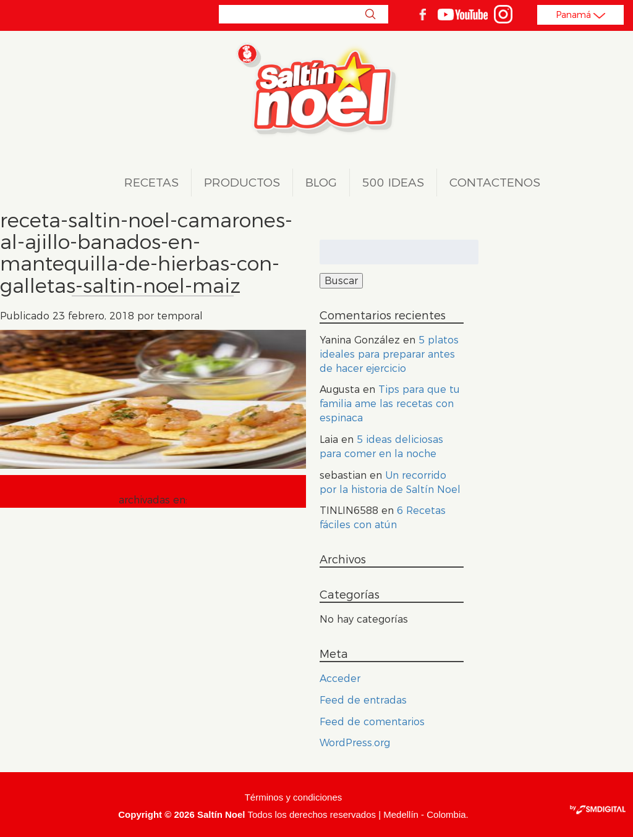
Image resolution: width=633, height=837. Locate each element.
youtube (463, 14)
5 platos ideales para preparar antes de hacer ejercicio (389, 354)
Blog (321, 182)
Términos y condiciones (293, 797)
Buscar (370, 14)
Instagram (503, 14)
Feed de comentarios (372, 722)
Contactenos (494, 182)
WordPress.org (355, 743)
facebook (422, 14)
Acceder (340, 678)
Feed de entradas (363, 700)
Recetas (151, 182)
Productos (242, 182)
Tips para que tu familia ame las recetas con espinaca (390, 404)
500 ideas (393, 182)
